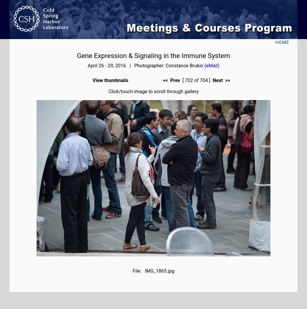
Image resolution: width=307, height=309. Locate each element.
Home (282, 42)
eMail (212, 66)
